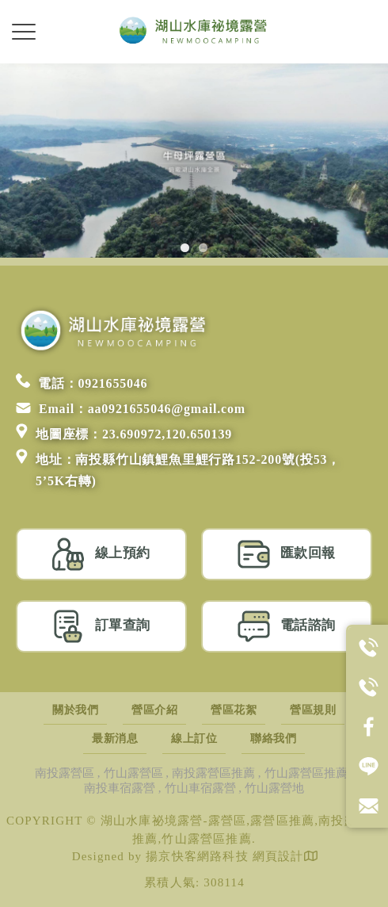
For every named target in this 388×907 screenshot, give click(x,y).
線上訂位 (194, 738)
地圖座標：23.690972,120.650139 (124, 434)
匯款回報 (287, 554)
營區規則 (313, 710)
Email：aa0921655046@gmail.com (130, 408)
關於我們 (75, 710)
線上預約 (101, 554)
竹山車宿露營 (200, 788)
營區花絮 (234, 710)
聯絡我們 (273, 738)
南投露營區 (64, 773)
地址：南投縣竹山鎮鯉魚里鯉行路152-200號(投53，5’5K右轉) (178, 468)
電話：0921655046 (81, 383)
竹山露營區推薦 (306, 773)
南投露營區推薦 (213, 773)
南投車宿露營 (119, 788)
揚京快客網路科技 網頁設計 (224, 856)
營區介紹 (154, 710)
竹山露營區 (133, 773)
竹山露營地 (274, 788)
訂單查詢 (101, 626)
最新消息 (115, 738)
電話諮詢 (287, 626)
